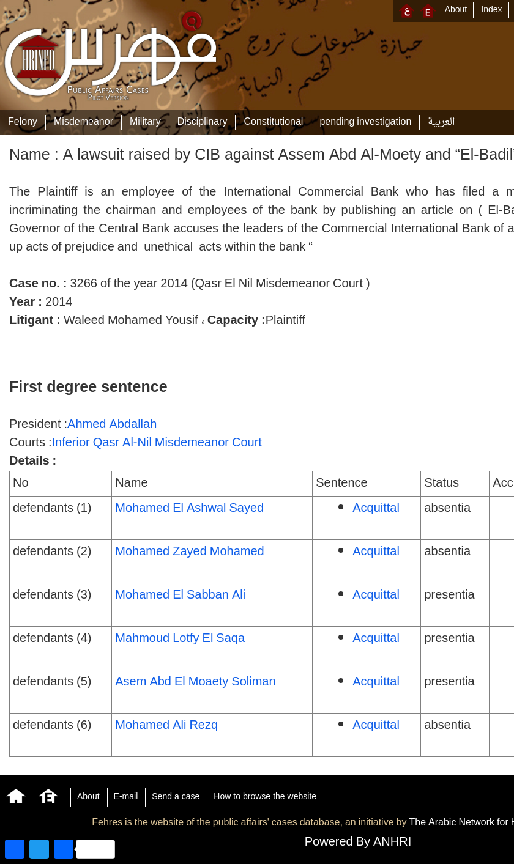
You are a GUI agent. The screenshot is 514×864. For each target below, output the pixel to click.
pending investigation (365, 122)
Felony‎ (22, 122)
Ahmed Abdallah (112, 425)
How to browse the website (265, 797)
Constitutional (273, 122)
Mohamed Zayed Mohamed (189, 552)
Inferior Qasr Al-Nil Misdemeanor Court (156, 443)
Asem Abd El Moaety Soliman (195, 682)
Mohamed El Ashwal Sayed (189, 508)
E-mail (126, 797)
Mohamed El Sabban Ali (180, 595)
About (456, 10)
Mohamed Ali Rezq (166, 725)
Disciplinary (202, 122)
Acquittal (376, 508)
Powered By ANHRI (358, 842)
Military (145, 122)
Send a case (175, 797)
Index (491, 10)
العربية (441, 122)
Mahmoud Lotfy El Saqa (180, 639)
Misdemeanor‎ (83, 122)
